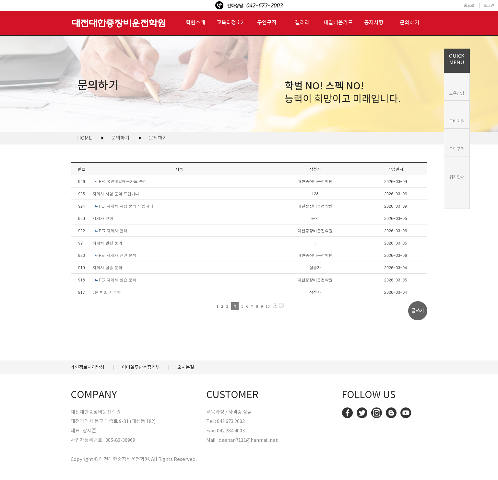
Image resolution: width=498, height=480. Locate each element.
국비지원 (457, 121)
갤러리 (302, 22)
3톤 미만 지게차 (106, 292)
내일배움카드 (338, 22)
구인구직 (457, 149)
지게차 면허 (102, 218)
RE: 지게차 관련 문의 (117, 255)
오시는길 (185, 367)
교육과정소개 (231, 22)
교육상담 (457, 93)
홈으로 (469, 5)
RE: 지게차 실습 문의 (117, 279)
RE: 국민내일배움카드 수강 (123, 181)
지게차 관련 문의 (107, 243)
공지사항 (374, 22)
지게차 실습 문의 (107, 267)
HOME (84, 138)
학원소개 (195, 22)
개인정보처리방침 (87, 367)
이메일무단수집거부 (141, 367)
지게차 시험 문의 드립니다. (116, 193)
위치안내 (457, 177)
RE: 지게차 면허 (113, 230)
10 (268, 306)
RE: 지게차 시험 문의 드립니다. (127, 206)
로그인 (488, 5)
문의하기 (409, 22)
